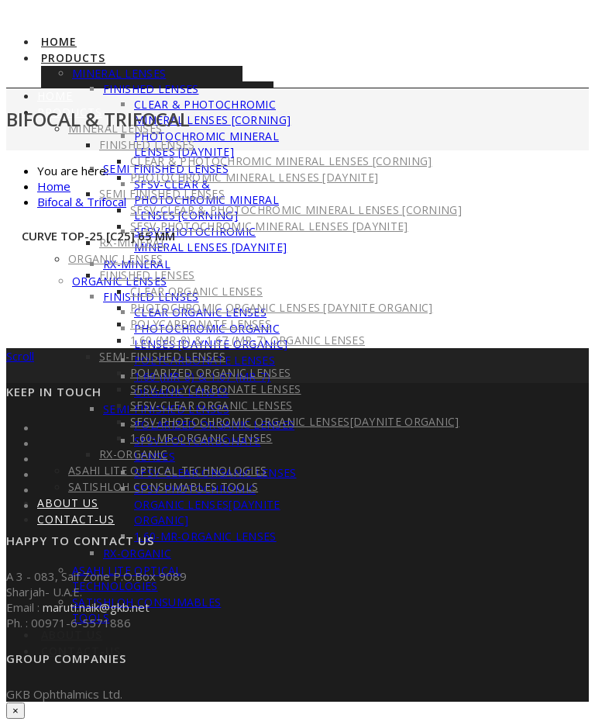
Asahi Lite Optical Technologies (167, 470)
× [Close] (15, 710)
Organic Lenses (115, 258)
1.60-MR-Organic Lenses (205, 536)
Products (73, 57)
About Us (71, 634)
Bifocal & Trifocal (81, 201)
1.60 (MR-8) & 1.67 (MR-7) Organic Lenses (247, 340)
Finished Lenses (147, 275)
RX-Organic (137, 553)
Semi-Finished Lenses (162, 356)
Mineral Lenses (119, 73)
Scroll (20, 356)
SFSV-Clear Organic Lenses (211, 405)
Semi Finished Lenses (162, 193)
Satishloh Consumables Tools (163, 486)
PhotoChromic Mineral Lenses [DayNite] (206, 144)
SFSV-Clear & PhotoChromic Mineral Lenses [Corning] (296, 209)
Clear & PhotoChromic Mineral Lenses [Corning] (212, 112)
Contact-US (76, 519)
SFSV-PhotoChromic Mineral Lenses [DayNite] (210, 239)
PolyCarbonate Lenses (200, 323)
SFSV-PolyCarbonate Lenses (215, 388)
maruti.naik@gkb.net (96, 607)
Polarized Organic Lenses (210, 372)
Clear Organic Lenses (196, 291)
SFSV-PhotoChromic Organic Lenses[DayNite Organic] (207, 504)
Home (59, 41)
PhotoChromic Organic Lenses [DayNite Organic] (281, 307)
